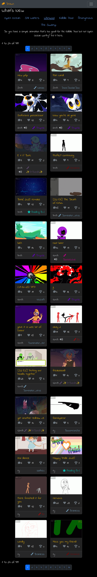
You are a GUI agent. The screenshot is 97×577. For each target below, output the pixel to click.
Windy (20, 542)
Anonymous (85, 18)
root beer (58, 243)
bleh (19, 243)
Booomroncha (72, 431)
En (76, 340)
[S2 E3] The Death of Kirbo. (64, 201)
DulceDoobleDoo (71, 88)
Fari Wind (58, 75)
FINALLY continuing (63, 155)
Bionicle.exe (69, 257)
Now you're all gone (64, 115)
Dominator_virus (69, 216)
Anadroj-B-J (35, 212)
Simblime (73, 168)
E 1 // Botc (24, 155)
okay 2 (57, 327)
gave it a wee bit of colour (29, 329)
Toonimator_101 (36, 343)
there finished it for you (29, 500)
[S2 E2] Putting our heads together (29, 372)
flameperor (59, 418)
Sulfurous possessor (30, 115)
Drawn (8, 4)
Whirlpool (49, 18)
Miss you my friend (64, 542)
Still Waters (32, 18)
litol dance (23, 458)
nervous (57, 498)
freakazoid (59, 371)
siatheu (40, 471)
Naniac (38, 88)
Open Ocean (12, 18)
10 (69, 48)
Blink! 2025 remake (28, 200)
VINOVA (40, 300)
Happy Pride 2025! (64, 458)
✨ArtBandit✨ (34, 170)
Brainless (73, 511)
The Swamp (48, 25)
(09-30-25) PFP (26, 287)
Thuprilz (38, 128)
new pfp (22, 75)
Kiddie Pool (66, 18)
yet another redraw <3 (30, 418)
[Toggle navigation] (91, 4)
